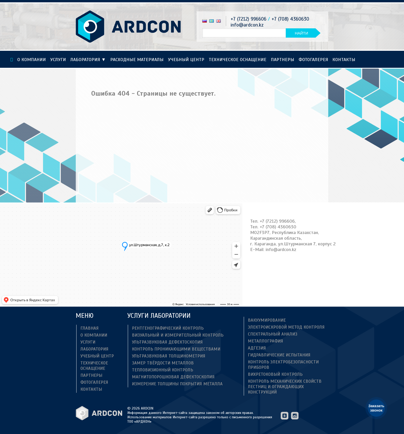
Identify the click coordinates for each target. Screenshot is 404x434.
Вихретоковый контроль (275, 374)
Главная (89, 328)
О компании (31, 59)
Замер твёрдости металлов (163, 363)
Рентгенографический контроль (168, 328)
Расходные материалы (137, 59)
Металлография (265, 341)
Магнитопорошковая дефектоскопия (173, 377)
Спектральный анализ (272, 334)
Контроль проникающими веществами (176, 349)
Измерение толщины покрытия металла (177, 384)
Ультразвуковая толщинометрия (168, 356)
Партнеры (282, 59)
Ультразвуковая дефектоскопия (167, 342)
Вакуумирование (267, 320)
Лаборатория (88, 59)
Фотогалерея (313, 59)
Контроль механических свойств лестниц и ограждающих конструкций (285, 387)
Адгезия (257, 348)
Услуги (58, 59)
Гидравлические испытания (279, 355)
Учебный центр (186, 59)
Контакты (343, 59)
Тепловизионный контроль (162, 370)
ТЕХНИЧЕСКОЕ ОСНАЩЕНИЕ (237, 59)
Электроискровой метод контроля (286, 327)
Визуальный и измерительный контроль (177, 335)
